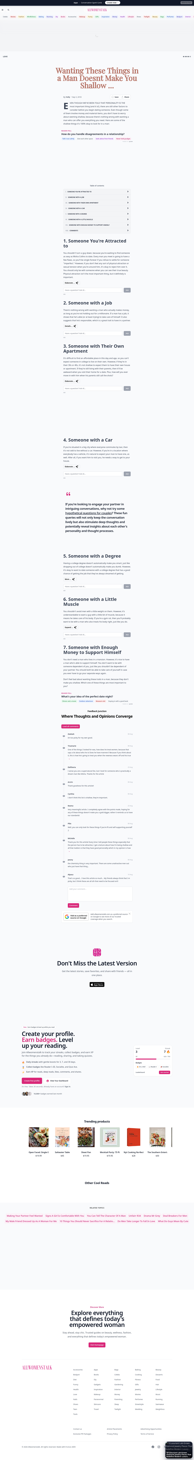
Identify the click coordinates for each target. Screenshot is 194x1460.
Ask (127, 290)
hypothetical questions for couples (88, 513)
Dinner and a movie (69, 701)
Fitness (138, 1379)
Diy (57, 17)
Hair (157, 1384)
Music (158, 1394)
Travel (96, 1409)
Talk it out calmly (68, 139)
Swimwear (160, 1404)
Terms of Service (147, 1434)
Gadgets (97, 1384)
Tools (75, 1414)
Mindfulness (31, 17)
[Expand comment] (69, 759)
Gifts (97, 17)
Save (115, 97)
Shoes (139, 17)
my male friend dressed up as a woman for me (31, 1221)
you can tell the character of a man (106, 1215)
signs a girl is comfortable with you (65, 1215)
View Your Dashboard (57, 1080)
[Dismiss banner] (130, 914)
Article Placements (114, 1429)
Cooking (138, 1374)
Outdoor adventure (86, 701)
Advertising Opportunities (151, 1429)
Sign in (67, 1086)
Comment (73, 905)
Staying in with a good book (118, 701)
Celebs (5, 17)
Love (75, 1394)
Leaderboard (140, 1072)
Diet (75, 1379)
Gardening (118, 1384)
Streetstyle (139, 1404)
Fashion (21, 17)
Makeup (82, 17)
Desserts (159, 1374)
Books (63, 17)
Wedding (138, 1409)
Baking (41, 17)
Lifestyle (131, 17)
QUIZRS (131, 141)
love (5, 56)
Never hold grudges (123, 139)
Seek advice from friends (104, 139)
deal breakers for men (175, 1215)
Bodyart (179, 17)
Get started (164, 1072)
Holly (68, 97)
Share (125, 97)
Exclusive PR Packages (82, 1434)
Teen (75, 1409)
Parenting (118, 1399)
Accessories (72, 17)
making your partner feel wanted (25, 1215)
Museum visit (100, 701)
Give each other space (85, 139)
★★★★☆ (187, 56)
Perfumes (170, 17)
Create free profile (32, 1081)
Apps (96, 1370)
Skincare (97, 1404)
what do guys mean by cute (173, 1221)
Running (50, 17)
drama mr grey (152, 1215)
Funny (90, 17)
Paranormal (98, 1399)
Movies (13, 17)
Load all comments (71, 726)
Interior (188, 17)
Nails (75, 1399)
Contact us (77, 1429)
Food (158, 1379)
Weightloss (160, 1409)
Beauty (155, 17)
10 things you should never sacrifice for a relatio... (87, 1221)
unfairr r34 (135, 1215)
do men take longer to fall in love (136, 1221)
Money (114, 17)
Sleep (116, 1404)
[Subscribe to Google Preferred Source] (76, 917)
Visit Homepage (97, 1345)
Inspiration (105, 17)
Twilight (146, 17)
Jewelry (138, 1389)
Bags (162, 17)
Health (122, 17)
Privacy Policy (112, 1434)
